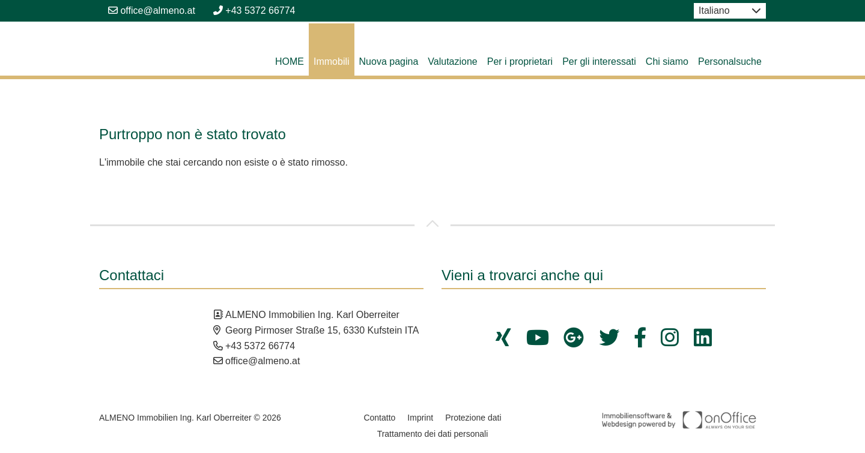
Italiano (714, 10)
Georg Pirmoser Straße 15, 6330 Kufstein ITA (322, 330)
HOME (289, 61)
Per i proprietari (520, 61)
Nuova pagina (389, 61)
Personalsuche (730, 61)
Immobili (332, 61)
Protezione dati (473, 417)
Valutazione (452, 61)
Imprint (420, 417)
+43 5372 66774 (254, 10)
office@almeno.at (151, 10)
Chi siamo (667, 61)
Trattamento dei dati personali (432, 434)
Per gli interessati (599, 61)
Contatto (379, 417)
